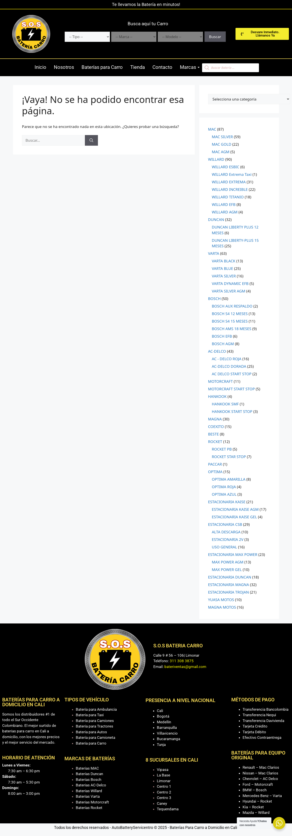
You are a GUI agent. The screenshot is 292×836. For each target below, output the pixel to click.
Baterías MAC (87, 768)
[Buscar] (91, 140)
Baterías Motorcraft (92, 802)
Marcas (189, 67)
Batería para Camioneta (95, 737)
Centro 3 (164, 797)
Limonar (164, 781)
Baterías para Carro (102, 67)
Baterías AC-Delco (91, 785)
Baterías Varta (88, 796)
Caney (162, 803)
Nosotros (64, 67)
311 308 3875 (182, 661)
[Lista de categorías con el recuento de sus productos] (249, 99)
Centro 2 (164, 792)
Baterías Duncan (89, 774)
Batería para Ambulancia (96, 709)
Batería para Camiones (95, 720)
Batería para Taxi (90, 715)
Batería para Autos (91, 732)
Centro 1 (164, 786)
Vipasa (162, 769)
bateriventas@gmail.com (185, 666)
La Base (163, 775)
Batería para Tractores (94, 726)
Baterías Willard (89, 791)
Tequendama (168, 809)
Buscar (215, 36)
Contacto (162, 67)
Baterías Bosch (88, 779)
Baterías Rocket (89, 807)
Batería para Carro (91, 743)
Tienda (137, 67)
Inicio (40, 67)
